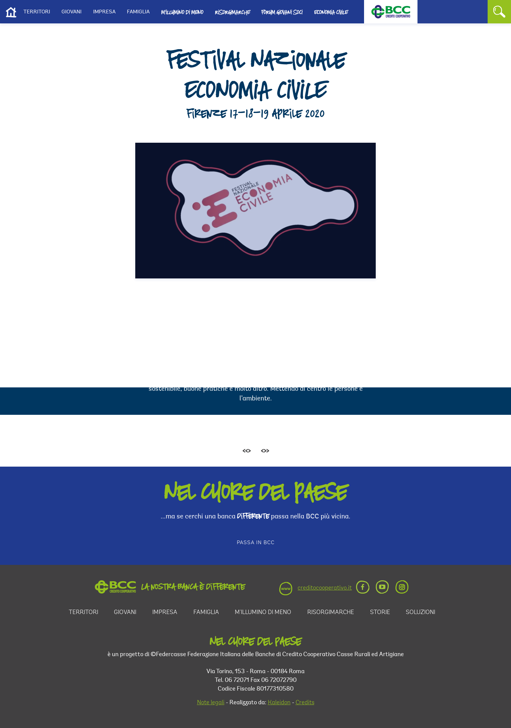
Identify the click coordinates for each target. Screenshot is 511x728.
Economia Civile (331, 12)
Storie (380, 613)
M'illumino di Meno (182, 12)
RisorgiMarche (330, 613)
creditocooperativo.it (325, 588)
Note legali (210, 703)
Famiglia (138, 12)
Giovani (71, 12)
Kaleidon (279, 703)
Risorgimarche (232, 12)
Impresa (104, 12)
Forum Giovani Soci (282, 12)
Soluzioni (420, 613)
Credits (305, 703)
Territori (36, 12)
